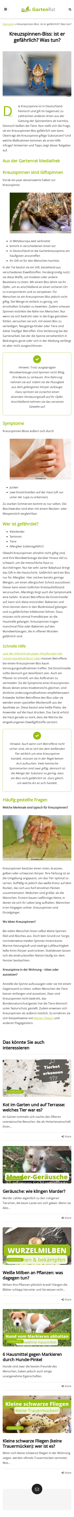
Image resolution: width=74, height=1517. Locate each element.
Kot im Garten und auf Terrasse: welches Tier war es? (34, 1107)
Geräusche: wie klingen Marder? (34, 1191)
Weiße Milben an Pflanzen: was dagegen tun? (33, 1275)
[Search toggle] (70, 9)
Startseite (8, 24)
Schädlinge (15, 1092)
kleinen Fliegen (44, 1018)
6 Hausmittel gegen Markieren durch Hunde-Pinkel (32, 1356)
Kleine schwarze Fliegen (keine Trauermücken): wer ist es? (32, 1443)
